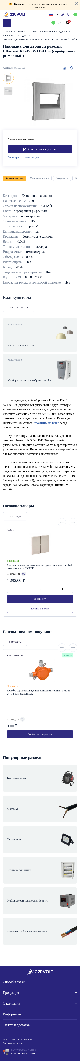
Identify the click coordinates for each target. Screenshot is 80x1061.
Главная (7, 31)
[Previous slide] (62, 535)
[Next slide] (73, 535)
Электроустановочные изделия (49, 31)
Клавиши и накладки (15, 35)
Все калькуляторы (19, 307)
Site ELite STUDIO (23, 1053)
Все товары (15, 529)
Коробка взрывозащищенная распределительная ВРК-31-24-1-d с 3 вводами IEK (39, 706)
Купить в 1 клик (40, 622)
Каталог (22, 31)
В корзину (40, 612)
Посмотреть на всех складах (23, 157)
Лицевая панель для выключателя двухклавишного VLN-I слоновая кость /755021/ (39, 580)
